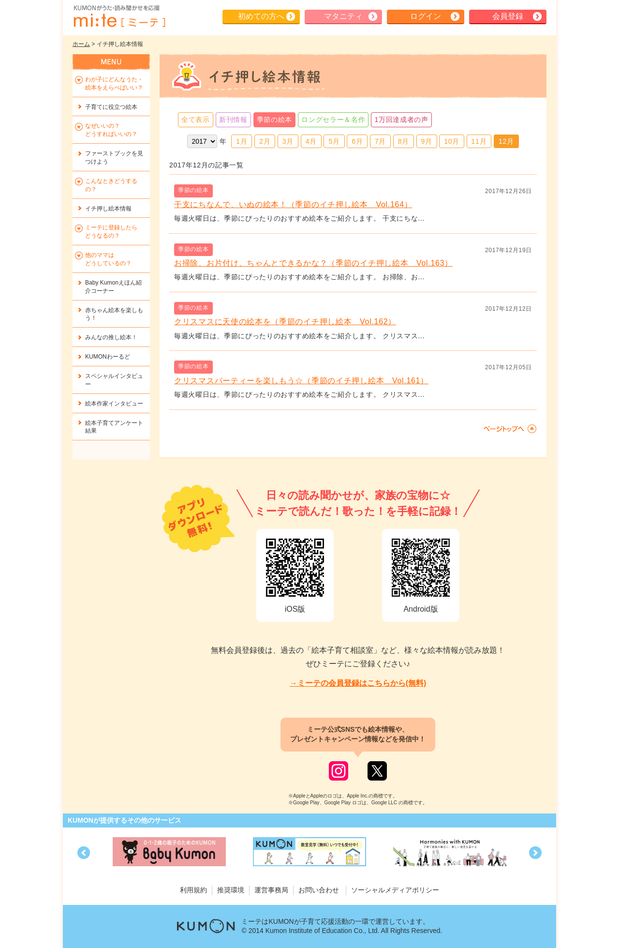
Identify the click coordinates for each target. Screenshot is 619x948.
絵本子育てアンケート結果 (114, 427)
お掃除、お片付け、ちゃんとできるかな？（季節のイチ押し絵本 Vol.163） (313, 263)
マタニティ (343, 16)
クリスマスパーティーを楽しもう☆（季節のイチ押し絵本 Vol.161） (301, 380)
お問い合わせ (318, 890)
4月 (311, 141)
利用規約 (193, 890)
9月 (426, 141)
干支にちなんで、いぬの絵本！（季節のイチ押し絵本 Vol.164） (293, 204)
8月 (403, 141)
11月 (479, 141)
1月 (241, 141)
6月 (357, 141)
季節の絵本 (275, 119)
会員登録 (507, 16)
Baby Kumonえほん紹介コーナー (113, 286)
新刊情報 (233, 119)
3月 (288, 141)
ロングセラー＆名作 (333, 119)
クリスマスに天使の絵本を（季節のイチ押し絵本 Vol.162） (285, 321)
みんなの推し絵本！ (111, 337)
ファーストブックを (114, 157)
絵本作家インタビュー (114, 403)
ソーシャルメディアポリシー (395, 890)
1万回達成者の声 (401, 119)
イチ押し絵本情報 (108, 208)
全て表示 (195, 119)
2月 (264, 141)
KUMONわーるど (107, 356)
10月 (451, 141)
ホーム (81, 44)
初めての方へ (261, 16)
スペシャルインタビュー (114, 380)
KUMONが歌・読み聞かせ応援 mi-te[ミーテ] (119, 16)
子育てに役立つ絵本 (111, 107)
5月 (333, 141)
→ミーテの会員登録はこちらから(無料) (358, 683)
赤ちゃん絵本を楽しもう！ (114, 314)
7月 (380, 141)
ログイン (425, 16)
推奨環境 (230, 890)
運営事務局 (271, 890)
